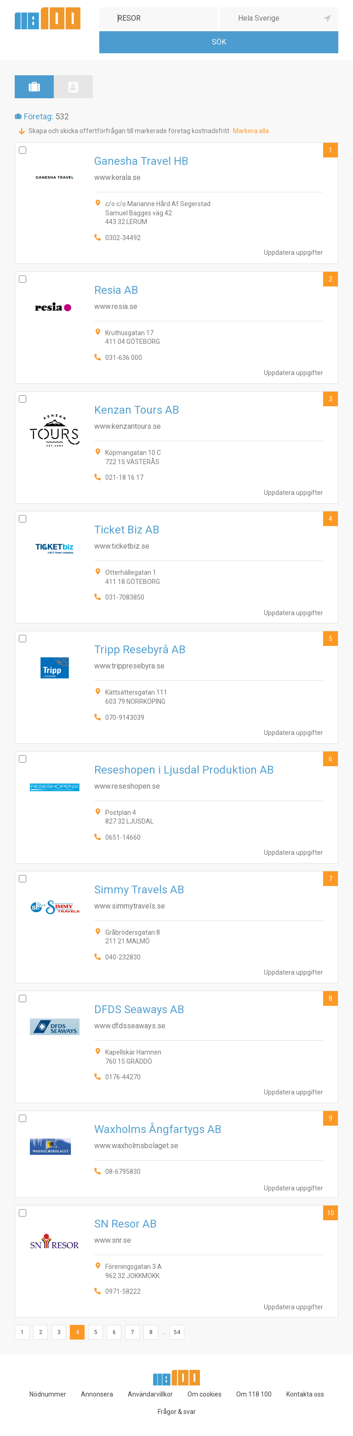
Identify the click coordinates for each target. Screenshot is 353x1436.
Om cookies (205, 1394)
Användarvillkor (150, 1394)
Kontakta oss (305, 1394)
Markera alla (251, 131)
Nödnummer (47, 1394)
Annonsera (97, 1394)
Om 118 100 (254, 1394)
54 (177, 1332)
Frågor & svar (177, 1411)
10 (330, 1213)
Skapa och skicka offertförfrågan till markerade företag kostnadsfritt (128, 131)
